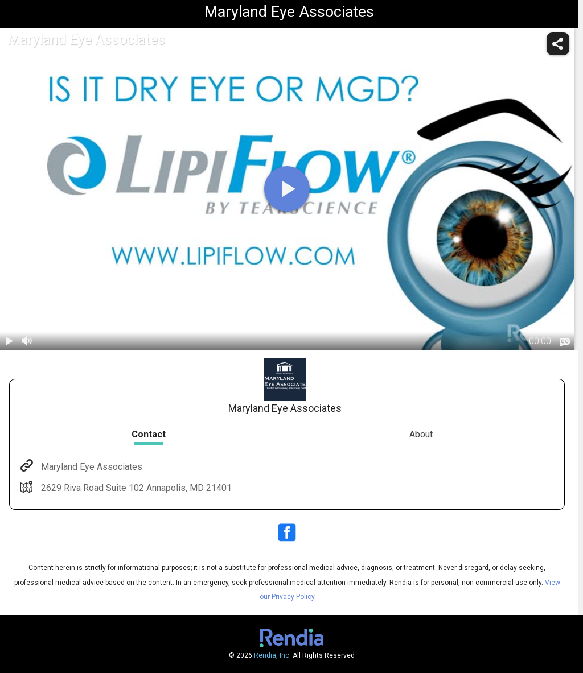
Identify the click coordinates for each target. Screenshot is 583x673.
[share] (558, 43)
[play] (287, 189)
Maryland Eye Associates (90, 466)
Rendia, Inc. (272, 655)
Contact (149, 434)
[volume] (27, 341)
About (421, 434)
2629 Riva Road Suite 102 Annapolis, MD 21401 (135, 487)
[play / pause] (9, 341)
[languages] (565, 342)
